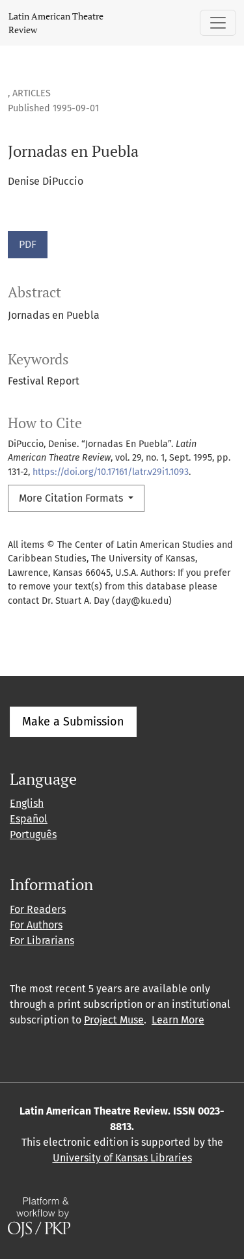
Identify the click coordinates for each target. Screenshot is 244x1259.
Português (33, 834)
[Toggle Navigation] (218, 23)
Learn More (178, 1020)
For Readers (38, 909)
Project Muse (114, 1020)
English (27, 803)
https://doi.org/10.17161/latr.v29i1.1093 (111, 472)
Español (28, 819)
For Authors (36, 925)
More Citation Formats (72, 498)
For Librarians (42, 940)
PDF (27, 244)
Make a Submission (73, 721)
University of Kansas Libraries (122, 1158)
